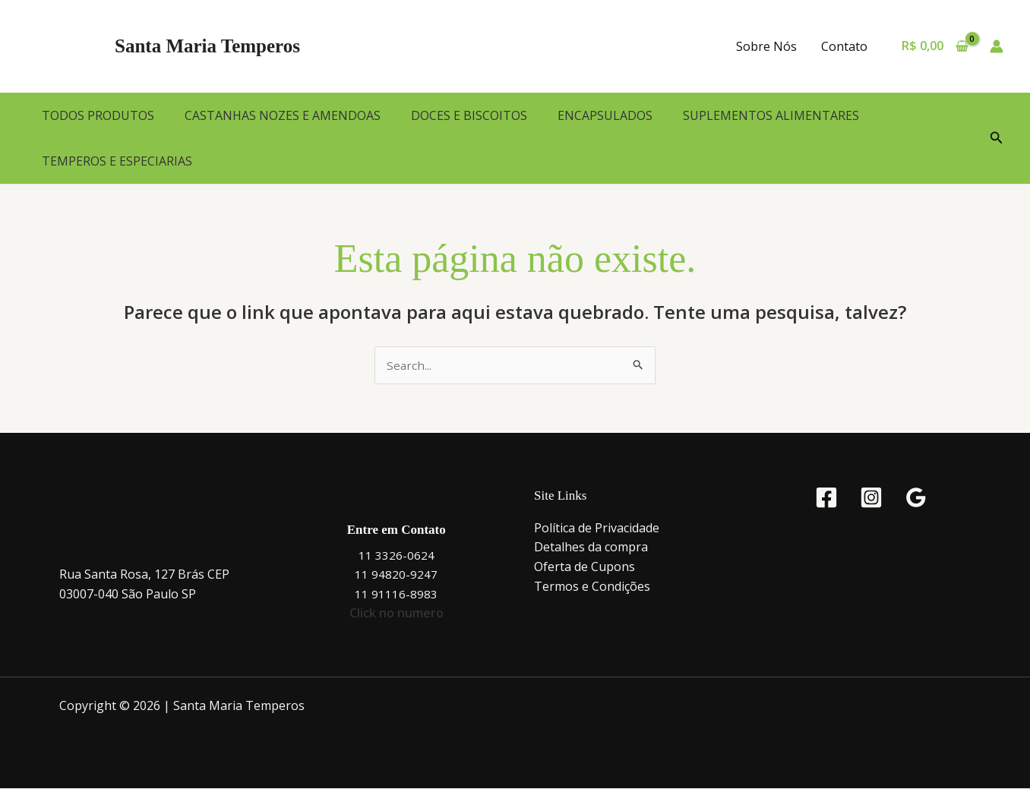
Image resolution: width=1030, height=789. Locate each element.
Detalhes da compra (591, 547)
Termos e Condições (592, 587)
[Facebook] (826, 498)
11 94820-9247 (396, 575)
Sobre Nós (766, 46)
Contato (844, 46)
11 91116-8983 (396, 594)
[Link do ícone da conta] (996, 46)
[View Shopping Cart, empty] (935, 46)
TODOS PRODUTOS (98, 115)
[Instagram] (871, 498)
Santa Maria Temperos (207, 46)
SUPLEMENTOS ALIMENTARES (771, 115)
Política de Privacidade (596, 528)
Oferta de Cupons (584, 567)
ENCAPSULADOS (605, 115)
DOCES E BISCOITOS (469, 115)
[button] (996, 138)
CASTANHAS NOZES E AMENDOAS (283, 115)
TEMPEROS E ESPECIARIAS (117, 161)
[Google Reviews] (916, 498)
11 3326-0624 (396, 556)
